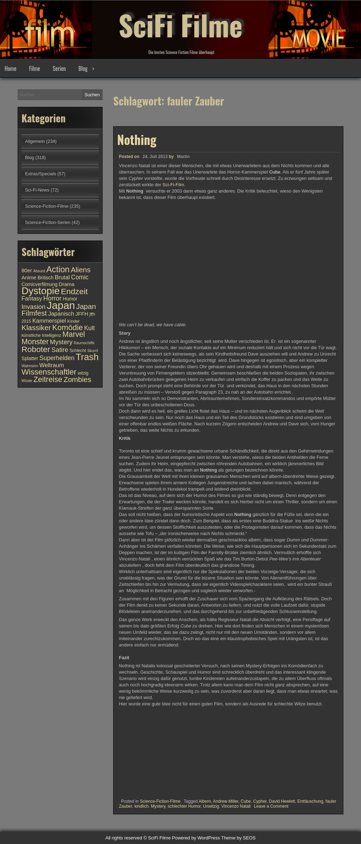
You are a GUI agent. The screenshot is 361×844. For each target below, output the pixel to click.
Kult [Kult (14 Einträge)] (89, 328)
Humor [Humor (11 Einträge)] (70, 299)
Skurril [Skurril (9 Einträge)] (92, 350)
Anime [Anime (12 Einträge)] (29, 277)
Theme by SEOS (238, 837)
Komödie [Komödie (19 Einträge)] (67, 327)
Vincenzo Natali (236, 806)
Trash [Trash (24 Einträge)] (87, 357)
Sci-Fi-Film (173, 184)
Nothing (136, 139)
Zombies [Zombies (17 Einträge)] (77, 379)
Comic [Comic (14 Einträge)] (79, 277)
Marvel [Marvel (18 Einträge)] (73, 334)
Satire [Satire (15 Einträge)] (59, 349)
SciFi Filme (180, 24)
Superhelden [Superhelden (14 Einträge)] (56, 358)
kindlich (141, 806)
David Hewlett (282, 801)
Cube (246, 801)
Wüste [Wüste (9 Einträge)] (27, 380)
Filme (34, 68)
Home (10, 68)
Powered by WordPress (196, 837)
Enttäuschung (310, 801)
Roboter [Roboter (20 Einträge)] (36, 349)
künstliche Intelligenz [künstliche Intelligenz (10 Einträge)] (41, 335)
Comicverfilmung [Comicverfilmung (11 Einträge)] (39, 284)
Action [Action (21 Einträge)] (58, 269)
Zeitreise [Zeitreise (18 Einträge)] (47, 379)
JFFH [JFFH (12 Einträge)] (81, 314)
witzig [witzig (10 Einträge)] (83, 373)
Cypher (260, 801)
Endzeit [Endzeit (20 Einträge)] (74, 291)
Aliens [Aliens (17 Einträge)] (81, 270)
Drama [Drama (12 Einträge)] (67, 284)
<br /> (140, 751)
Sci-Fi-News (37, 190)
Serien (59, 68)
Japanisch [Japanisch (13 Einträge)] (61, 313)
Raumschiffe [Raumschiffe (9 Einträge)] (84, 343)
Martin (183, 156)
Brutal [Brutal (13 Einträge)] (62, 277)
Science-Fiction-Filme (160, 801)
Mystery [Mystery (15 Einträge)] (61, 342)
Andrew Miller (225, 801)
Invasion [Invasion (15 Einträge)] (33, 306)
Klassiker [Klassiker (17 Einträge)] (36, 327)
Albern (204, 801)
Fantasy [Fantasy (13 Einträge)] (32, 298)
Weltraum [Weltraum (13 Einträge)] (51, 365)
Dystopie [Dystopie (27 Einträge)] (41, 290)
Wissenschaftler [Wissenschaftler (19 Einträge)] (49, 372)
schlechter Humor (184, 806)
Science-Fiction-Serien (48, 222)
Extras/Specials (40, 173)
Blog (82, 68)
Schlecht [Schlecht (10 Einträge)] (77, 350)
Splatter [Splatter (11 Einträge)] (30, 358)
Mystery (158, 806)
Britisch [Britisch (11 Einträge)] (46, 277)
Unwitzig (211, 806)
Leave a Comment (271, 806)
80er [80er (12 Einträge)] (27, 270)
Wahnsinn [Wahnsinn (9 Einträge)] (30, 366)
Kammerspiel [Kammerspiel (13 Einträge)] (49, 320)
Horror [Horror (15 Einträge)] (52, 298)
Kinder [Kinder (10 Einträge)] (73, 321)
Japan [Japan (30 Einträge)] (61, 305)
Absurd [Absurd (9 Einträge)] (39, 271)
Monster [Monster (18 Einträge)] (35, 342)
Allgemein (35, 141)
